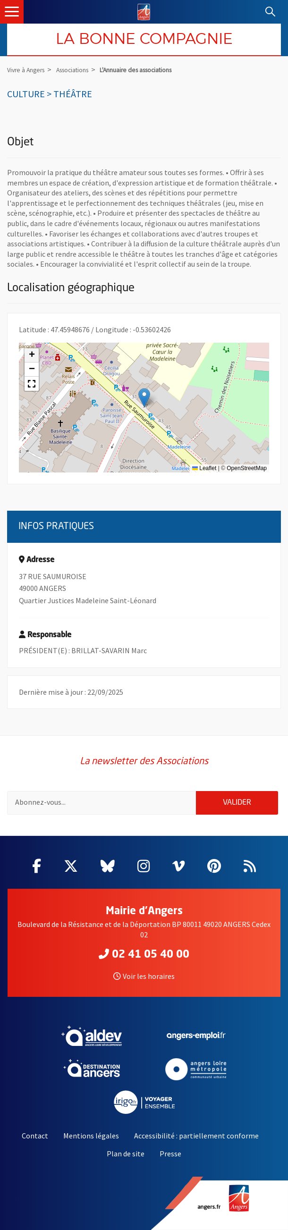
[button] (144, 397)
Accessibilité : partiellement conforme (196, 1135)
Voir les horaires (144, 976)
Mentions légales (91, 1135)
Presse (170, 1153)
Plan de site (125, 1153)
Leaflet (204, 468)
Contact (35, 1135)
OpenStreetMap (247, 468)
